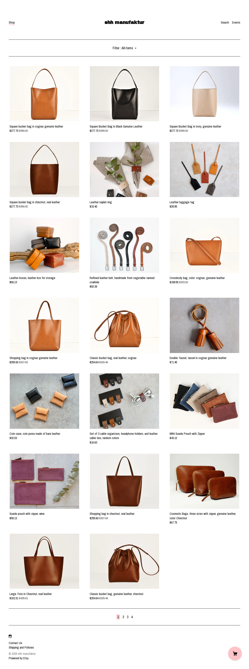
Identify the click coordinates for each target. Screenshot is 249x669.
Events (236, 22)
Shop (12, 22)
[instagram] (10, 636)
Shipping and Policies (21, 647)
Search (225, 22)
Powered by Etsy (19, 658)
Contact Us (15, 643)
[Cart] (235, 653)
